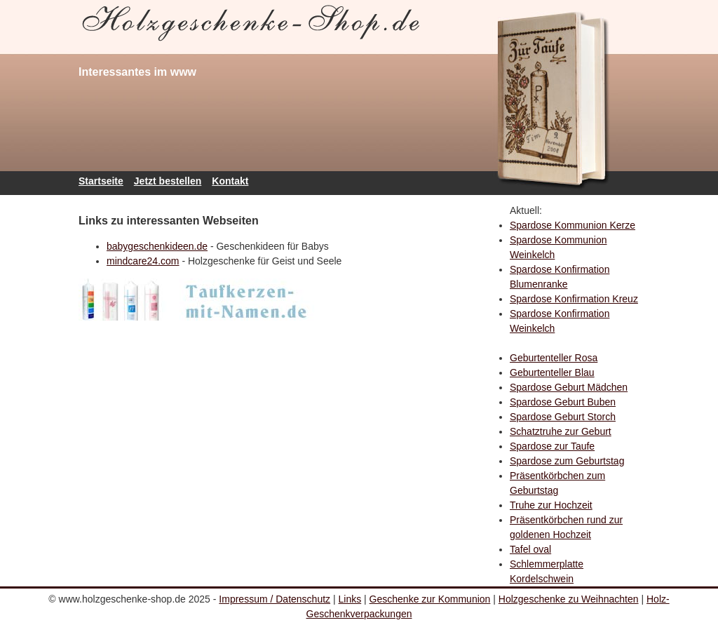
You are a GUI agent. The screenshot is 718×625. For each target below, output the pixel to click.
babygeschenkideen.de (157, 246)
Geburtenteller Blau (552, 372)
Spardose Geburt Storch (563, 416)
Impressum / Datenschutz (274, 599)
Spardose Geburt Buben (563, 402)
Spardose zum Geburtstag (567, 460)
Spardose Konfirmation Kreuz (574, 298)
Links (350, 599)
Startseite (101, 181)
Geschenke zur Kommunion (430, 599)
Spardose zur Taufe (552, 446)
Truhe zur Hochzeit (551, 505)
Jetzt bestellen (167, 181)
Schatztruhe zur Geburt (560, 431)
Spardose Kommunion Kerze (572, 225)
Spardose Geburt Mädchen (569, 387)
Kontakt (230, 181)
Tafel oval (530, 549)
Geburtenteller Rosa (553, 357)
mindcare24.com (143, 261)
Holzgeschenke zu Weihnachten (569, 599)
